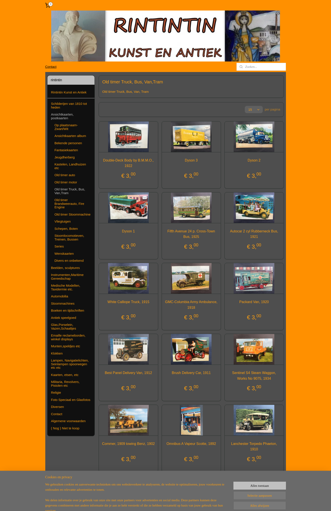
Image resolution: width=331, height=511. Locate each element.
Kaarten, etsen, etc (65, 375)
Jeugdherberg (64, 157)
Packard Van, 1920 (254, 302)
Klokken (57, 353)
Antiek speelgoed (63, 318)
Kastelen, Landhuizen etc (70, 166)
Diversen (57, 407)
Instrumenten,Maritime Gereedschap (67, 276)
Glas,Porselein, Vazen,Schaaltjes (63, 326)
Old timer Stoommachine (72, 214)
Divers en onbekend (69, 260)
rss (156, 503)
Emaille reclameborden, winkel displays (68, 337)
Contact (50, 66)
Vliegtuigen (62, 221)
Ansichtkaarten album (70, 136)
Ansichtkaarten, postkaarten (62, 116)
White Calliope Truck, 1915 (128, 302)
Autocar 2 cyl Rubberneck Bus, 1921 (254, 234)
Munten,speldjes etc (65, 346)
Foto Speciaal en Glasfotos (70, 400)
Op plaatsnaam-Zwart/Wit (66, 127)
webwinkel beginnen (171, 503)
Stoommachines (63, 303)
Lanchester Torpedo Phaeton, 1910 (254, 446)
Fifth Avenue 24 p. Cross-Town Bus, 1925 (191, 234)
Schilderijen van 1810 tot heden (69, 105)
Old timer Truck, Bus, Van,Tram (69, 191)
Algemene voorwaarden (68, 421)
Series (59, 246)
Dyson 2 (254, 160)
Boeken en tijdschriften (67, 310)
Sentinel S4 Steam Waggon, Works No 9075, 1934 (254, 375)
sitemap (148, 503)
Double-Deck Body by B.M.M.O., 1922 (128, 163)
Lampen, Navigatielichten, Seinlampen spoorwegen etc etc (70, 363)
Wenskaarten (64, 253)
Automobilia (59, 296)
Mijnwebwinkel (204, 503)
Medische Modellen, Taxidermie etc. (65, 287)
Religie (56, 392)
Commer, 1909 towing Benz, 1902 (128, 444)
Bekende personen (68, 143)
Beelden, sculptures (65, 268)
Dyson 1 (128, 231)
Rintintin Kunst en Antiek (69, 92)
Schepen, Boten (66, 228)
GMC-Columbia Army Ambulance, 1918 (191, 304)
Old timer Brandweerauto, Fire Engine (69, 203)
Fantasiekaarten (66, 150)
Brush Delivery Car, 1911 (191, 373)
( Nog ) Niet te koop (65, 428)
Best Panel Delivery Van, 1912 (128, 373)
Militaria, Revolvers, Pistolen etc (65, 383)
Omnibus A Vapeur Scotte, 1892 (191, 444)
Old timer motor (65, 182)
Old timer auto (64, 175)
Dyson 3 (191, 160)
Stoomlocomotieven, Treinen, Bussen (69, 237)
